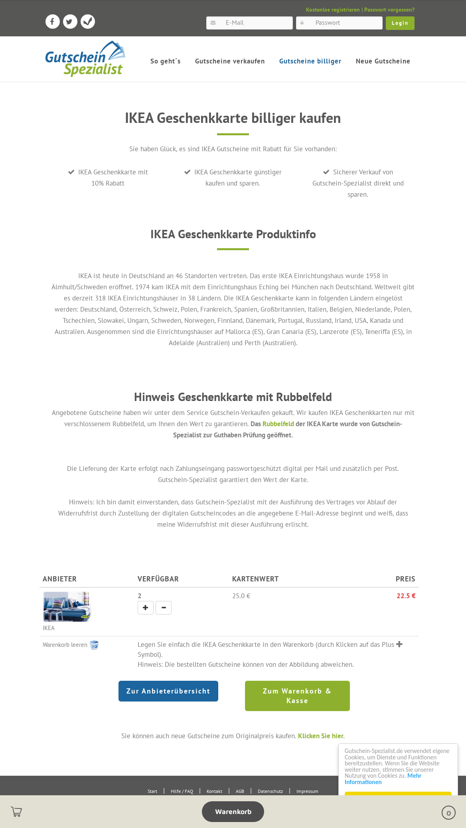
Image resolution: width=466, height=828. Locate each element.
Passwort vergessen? (389, 9)
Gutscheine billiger (310, 61)
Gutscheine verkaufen (230, 61)
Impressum (307, 791)
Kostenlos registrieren (333, 9)
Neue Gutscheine (383, 61)
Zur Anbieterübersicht (168, 690)
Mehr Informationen (373, 781)
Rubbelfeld (278, 423)
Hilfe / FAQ (182, 791)
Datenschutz (270, 791)
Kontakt (214, 791)
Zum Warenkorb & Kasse (297, 695)
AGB (240, 791)
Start (152, 791)
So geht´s (165, 61)
